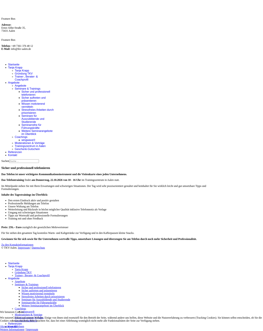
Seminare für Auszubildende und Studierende (32, 118)
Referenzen (15, 152)
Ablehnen (19, 326)
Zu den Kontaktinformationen (17, 244)
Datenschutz (38, 247)
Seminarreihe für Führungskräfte (31, 126)
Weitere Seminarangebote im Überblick (42, 305)
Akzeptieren (6, 326)
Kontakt (12, 155)
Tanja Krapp (15, 67)
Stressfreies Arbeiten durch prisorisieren (43, 296)
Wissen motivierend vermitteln (38, 293)
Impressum (24, 247)
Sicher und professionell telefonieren (41, 287)
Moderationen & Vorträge (30, 143)
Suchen (5, 161)
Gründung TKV (24, 73)
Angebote (14, 82)
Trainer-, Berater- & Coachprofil (26, 78)
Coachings (21, 137)
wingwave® (28, 140)
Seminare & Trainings (27, 88)
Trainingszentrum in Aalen (30, 146)
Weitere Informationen (12, 329)
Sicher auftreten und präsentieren (33, 99)
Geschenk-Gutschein (27, 149)
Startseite (13, 64)
